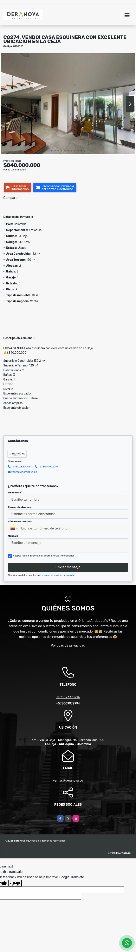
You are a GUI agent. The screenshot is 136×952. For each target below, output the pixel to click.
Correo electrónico (20, 507)
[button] (51, 150)
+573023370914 (21, 466)
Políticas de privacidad (68, 645)
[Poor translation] (15, 883)
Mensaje (13, 536)
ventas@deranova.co (24, 471)
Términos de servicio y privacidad (57, 575)
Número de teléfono (20, 521)
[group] (68, 104)
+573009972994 (48, 466)
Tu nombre (15, 492)
